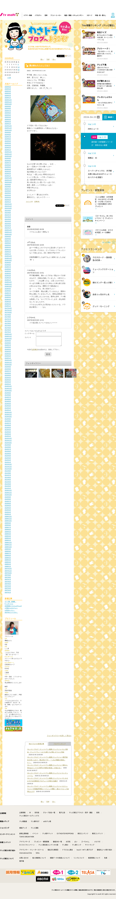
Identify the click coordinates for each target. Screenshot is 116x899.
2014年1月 (8, 410)
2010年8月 (8, 499)
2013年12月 (8, 412)
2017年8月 (8, 316)
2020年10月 (8, 234)
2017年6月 (8, 321)
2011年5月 (8, 479)
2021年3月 (8, 223)
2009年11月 (8, 518)
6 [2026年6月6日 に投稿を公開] (18, 64)
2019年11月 (8, 258)
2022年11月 (8, 180)
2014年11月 (8, 388)
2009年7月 (8, 527)
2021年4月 (8, 221)
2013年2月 (8, 434)
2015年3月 (8, 379)
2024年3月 (8, 145)
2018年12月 (8, 282)
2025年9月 (8, 106)
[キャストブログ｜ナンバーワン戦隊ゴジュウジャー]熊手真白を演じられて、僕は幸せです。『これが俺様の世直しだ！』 (47, 759)
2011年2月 (8, 486)
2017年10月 (8, 312)
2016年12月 (8, 334)
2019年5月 (8, 271)
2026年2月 (8, 95)
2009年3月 (8, 536)
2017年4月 (8, 325)
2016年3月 (8, 353)
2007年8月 (8, 577)
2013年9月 (8, 418)
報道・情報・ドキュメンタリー (74, 15)
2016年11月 (8, 336)
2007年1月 (8, 592)
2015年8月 (8, 369)
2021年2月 (8, 225)
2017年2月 (8, 330)
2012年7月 (8, 449)
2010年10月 (8, 494)
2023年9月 (8, 158)
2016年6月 (8, 347)
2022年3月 (8, 197)
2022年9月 (8, 184)
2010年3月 (8, 510)
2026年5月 (8, 89)
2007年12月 (8, 568)
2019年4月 (8, 273)
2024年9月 (8, 132)
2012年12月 (8, 438)
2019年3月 (8, 275)
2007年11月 (8, 570)
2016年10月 (8, 338)
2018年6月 (8, 295)
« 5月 (9, 78)
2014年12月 (8, 386)
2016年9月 (8, 340)
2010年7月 (8, 501)
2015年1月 (8, 384)
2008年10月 (8, 547)
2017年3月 (8, 327)
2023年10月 (8, 156)
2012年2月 (8, 460)
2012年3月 (8, 458)
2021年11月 (8, 206)
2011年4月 (8, 481)
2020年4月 (8, 247)
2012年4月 (8, 455)
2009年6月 (8, 529)
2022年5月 (8, 193)
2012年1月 (8, 462)
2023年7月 (8, 162)
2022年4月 (8, 195)
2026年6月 (8, 86)
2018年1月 (8, 306)
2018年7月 (8, 293)
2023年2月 (8, 173)
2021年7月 (8, 215)
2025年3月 (8, 119)
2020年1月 (8, 254)
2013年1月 (8, 436)
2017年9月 (8, 314)
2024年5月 (8, 141)
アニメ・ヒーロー (55, 15)
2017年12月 (8, 308)
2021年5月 (8, 219)
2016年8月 (8, 343)
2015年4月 (8, 377)
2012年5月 (8, 453)
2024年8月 (8, 134)
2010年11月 (8, 492)
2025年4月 (8, 117)
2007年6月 (8, 581)
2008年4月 (8, 559)
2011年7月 (8, 475)
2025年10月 (8, 104)
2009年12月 (8, 516)
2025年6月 (8, 112)
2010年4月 (8, 507)
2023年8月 (8, 160)
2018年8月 (8, 290)
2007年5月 (8, 583)
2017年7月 (8, 319)
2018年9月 (8, 288)
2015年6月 (8, 373)
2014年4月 (8, 403)
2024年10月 (8, 130)
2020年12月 (8, 230)
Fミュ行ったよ (9, 603)
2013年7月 (8, 423)
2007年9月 (8, 575)
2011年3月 (8, 484)
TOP (48, 59)
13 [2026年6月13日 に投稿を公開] (18, 67)
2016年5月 (8, 349)
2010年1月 (8, 514)
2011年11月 (8, 466)
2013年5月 (8, 427)
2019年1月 (8, 280)
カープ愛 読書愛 (10, 601)
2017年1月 (8, 332)
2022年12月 (8, 178)
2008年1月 (8, 566)
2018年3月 (8, 301)
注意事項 (35, 351)
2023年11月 (8, 154)
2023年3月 (8, 171)
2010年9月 (8, 497)
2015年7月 (8, 371)
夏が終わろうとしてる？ (39, 66)
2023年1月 (8, 175)
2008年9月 (8, 549)
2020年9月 (8, 236)
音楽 (46, 15)
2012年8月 (8, 447)
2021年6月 (8, 217)
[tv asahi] (10, 15)
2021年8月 (8, 212)
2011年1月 (8, 488)
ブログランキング (60, 744)
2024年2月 (8, 147)
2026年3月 (8, 93)
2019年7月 (8, 267)
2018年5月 (8, 297)
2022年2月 (8, 199)
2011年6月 (8, 477)
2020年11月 (8, 232)
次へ (54, 59)
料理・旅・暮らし (100, 15)
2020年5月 (8, 245)
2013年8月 (8, 421)
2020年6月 (8, 243)
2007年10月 (8, 573)
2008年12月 (8, 542)
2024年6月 (8, 138)
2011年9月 (8, 471)
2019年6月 (8, 269)
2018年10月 (8, 286)
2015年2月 (8, 382)
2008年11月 (8, 544)
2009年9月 (8, 523)
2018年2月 (8, 303)
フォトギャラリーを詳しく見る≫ (59, 736)
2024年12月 (8, 126)
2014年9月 (8, 392)
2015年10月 (8, 364)
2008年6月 (8, 555)
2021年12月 (8, 204)
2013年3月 (8, 432)
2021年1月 (8, 227)
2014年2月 (8, 408)
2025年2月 (8, 121)
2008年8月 (8, 551)
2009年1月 (8, 540)
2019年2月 (8, 277)
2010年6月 (8, 503)
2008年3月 (8, 562)
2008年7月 (8, 553)
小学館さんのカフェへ (11, 608)
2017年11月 (8, 310)
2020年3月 (8, 249)
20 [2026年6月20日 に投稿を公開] (18, 70)
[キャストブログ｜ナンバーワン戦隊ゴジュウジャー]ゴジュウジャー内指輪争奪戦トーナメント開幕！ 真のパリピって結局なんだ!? (48, 788)
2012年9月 (8, 444)
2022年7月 (8, 188)
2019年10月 (8, 260)
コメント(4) (29, 201)
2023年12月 (8, 152)
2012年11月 (8, 440)
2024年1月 (8, 149)
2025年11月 (8, 102)
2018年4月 (8, 299)
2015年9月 (8, 366)
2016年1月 (8, 358)
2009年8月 (8, 525)
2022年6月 (8, 191)
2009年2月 (8, 538)
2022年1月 (8, 201)
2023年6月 (8, 165)
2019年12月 (8, 256)
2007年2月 (8, 590)
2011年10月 (8, 468)
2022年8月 (8, 186)
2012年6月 (8, 451)
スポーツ (89, 15)
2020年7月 (8, 241)
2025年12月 (8, 100)
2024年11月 (8, 128)
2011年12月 (8, 464)
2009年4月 (8, 533)
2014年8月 (8, 395)
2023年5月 (8, 167)
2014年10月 (8, 390)
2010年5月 (8, 505)
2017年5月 (8, 323)
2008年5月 (8, 557)
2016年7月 (8, 345)
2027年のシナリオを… (11, 612)
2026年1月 (8, 97)
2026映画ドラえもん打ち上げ (13, 606)
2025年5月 (8, 115)
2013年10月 (8, 416)
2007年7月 (8, 579)
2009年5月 (8, 531)
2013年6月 (8, 425)
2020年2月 (8, 251)
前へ (42, 59)
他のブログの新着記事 (36, 744)
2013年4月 (8, 429)
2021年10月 (8, 208)
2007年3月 (8, 588)
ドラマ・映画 (28, 15)
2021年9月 (8, 210)
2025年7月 (8, 110)
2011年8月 (8, 473)
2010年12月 (8, 490)
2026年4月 (8, 91)
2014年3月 (8, 405)
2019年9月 (8, 262)
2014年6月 (8, 399)
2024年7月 (8, 136)
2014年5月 (8, 401)
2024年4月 (8, 143)
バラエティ (38, 15)
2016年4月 (8, 351)
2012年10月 (8, 442)
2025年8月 (8, 108)
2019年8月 (8, 264)
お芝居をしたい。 (10, 610)
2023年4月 (8, 169)
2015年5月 (8, 375)
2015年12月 (8, 360)
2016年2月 (8, 356)
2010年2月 (8, 512)
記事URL (36, 201)
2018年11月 (8, 284)
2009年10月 (8, 520)
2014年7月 (8, 397)
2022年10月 (8, 182)
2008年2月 (8, 564)
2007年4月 (8, 586)
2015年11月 (8, 362)
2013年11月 (8, 414)
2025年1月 (8, 123)
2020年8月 (8, 238)
